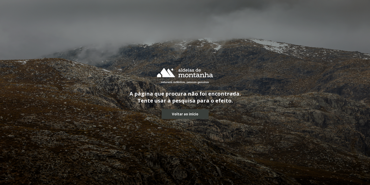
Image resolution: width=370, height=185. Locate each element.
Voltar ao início (185, 114)
